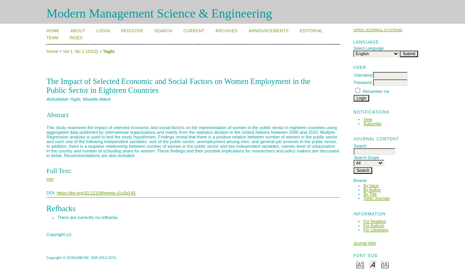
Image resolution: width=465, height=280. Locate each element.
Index (76, 38)
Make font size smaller (360, 264)
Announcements (269, 31)
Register (132, 31)
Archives (226, 31)
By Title (370, 194)
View (367, 119)
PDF (50, 179)
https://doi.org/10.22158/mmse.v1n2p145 (96, 193)
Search (163, 31)
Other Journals (376, 198)
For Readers (374, 221)
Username (363, 75)
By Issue (371, 186)
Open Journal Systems (377, 30)
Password (362, 82)
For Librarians (375, 230)
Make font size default (373, 264)
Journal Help (364, 243)
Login (103, 31)
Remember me (376, 91)
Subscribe (372, 124)
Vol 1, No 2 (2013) (80, 51)
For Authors (373, 226)
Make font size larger (385, 264)
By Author (372, 190)
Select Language (368, 48)
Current (193, 31)
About (78, 31)
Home (53, 31)
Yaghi (109, 51)
